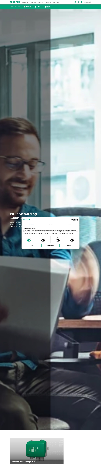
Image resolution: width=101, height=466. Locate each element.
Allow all (69, 245)
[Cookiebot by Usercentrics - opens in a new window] (72, 220)
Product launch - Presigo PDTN (23, 462)
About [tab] (69, 223)
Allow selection (50, 245)
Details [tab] (50, 223)
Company (41, 2)
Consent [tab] (31, 223)
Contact (48, 2)
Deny (32, 245)
